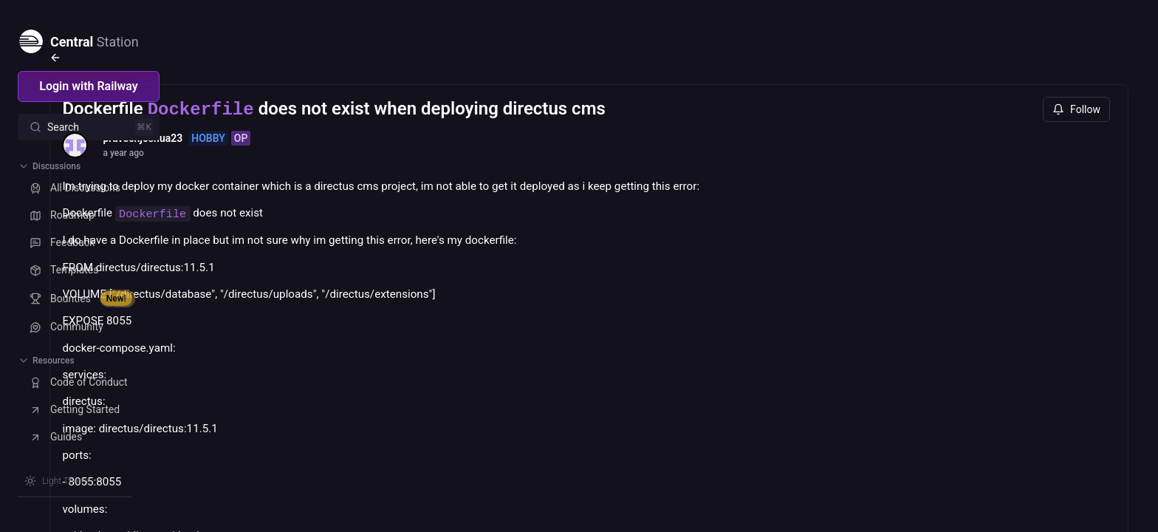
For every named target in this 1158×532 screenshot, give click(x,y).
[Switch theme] (57, 481)
